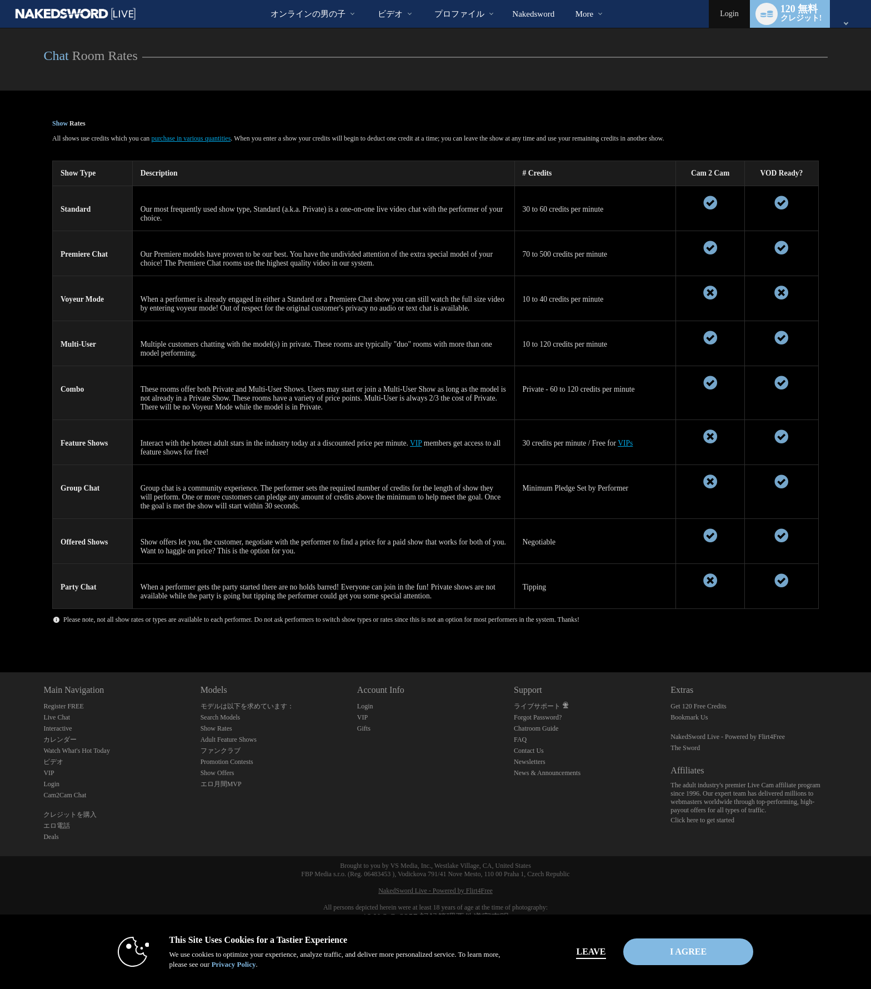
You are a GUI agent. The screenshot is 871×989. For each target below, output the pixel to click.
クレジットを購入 (70, 814)
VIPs (625, 443)
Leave (590, 951)
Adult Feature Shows (229, 739)
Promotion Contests (227, 762)
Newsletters (529, 762)
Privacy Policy (233, 964)
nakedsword (533, 13)
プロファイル (459, 13)
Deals (50, 837)
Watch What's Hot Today (76, 751)
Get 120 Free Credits (698, 706)
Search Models (221, 717)
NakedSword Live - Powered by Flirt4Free (727, 737)
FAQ (520, 739)
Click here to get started (702, 820)
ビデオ (390, 13)
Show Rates (216, 728)
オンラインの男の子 (308, 13)
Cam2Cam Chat (64, 795)
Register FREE (63, 706)
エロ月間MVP (221, 784)
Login (729, 13)
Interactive (57, 728)
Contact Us (529, 751)
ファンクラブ (221, 751)
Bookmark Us (689, 717)
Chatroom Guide (536, 728)
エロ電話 (56, 826)
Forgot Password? (538, 717)
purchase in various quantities (191, 138)
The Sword (685, 748)
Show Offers (217, 773)
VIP (416, 443)
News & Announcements (547, 773)
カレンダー (60, 739)
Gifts (364, 728)
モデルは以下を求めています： (247, 706)
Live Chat (56, 717)
